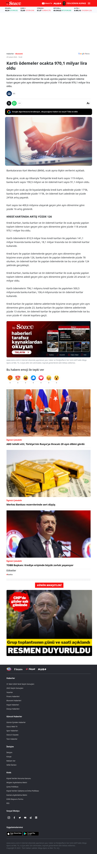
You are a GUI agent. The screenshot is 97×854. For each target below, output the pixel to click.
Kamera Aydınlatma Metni (17, 795)
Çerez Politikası (12, 787)
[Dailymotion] (30, 817)
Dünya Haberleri (13, 709)
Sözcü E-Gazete (12, 735)
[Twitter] (19, 817)
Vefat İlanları (12, 765)
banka (10, 574)
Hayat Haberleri (13, 705)
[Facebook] (14, 817)
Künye (9, 756)
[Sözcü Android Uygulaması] (31, 833)
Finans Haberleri (13, 696)
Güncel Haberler (14, 716)
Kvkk (9, 772)
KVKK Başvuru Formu (15, 799)
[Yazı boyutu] (88, 103)
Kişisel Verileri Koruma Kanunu (19, 778)
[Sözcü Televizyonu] (9, 669)
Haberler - (11, 54)
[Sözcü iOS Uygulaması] (14, 833)
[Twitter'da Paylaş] (9, 103)
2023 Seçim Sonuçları (15, 688)
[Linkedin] (36, 817)
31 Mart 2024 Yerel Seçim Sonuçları (20, 684)
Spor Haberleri (12, 731)
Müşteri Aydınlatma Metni (17, 782)
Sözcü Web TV (12, 726)
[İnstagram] (9, 817)
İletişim (10, 746)
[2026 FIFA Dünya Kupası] (74, 3)
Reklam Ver (11, 761)
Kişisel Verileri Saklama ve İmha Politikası (23, 791)
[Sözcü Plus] (42, 669)
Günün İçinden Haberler (16, 722)
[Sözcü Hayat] (30, 669)
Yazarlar (10, 692)
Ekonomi (19, 54)
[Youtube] (25, 817)
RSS (8, 803)
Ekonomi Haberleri (14, 700)
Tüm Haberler (12, 739)
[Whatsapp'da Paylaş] (14, 103)
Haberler (11, 678)
